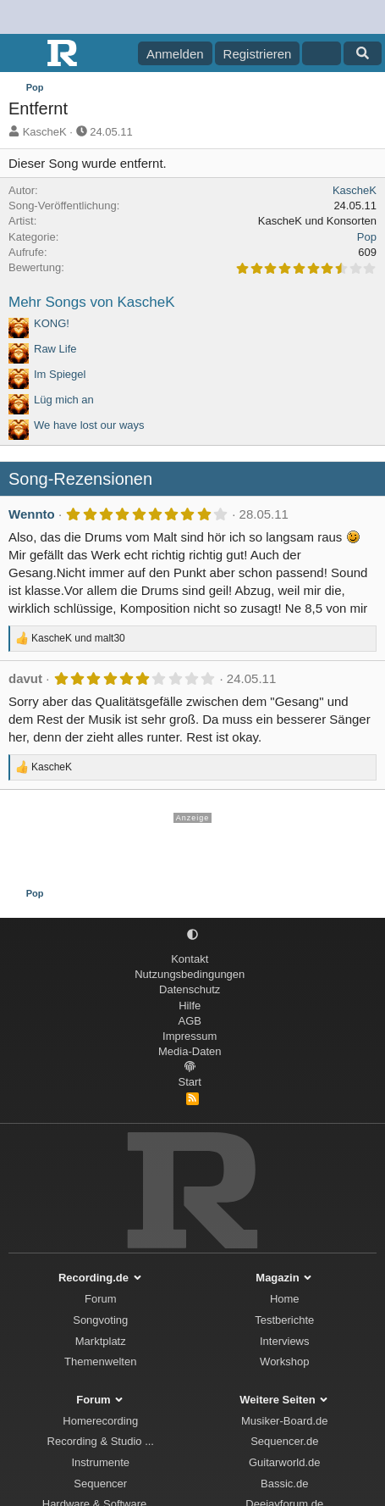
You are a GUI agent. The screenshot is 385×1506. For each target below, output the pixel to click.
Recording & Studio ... (100, 1441)
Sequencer (100, 1483)
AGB (190, 1020)
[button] (192, 935)
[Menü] (23, 53)
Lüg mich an (64, 399)
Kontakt (189, 959)
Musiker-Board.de (284, 1420)
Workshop (284, 1361)
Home (285, 1298)
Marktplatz (100, 1341)
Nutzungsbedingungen (190, 974)
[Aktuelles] (321, 53)
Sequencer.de (284, 1441)
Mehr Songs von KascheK (91, 302)
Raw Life (55, 348)
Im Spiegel (59, 374)
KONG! (51, 323)
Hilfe (190, 1005)
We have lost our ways (89, 425)
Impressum (189, 1036)
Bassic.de (284, 1483)
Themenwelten (100, 1361)
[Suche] (363, 53)
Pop (367, 237)
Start (190, 1081)
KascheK (45, 131)
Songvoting (100, 1320)
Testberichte (284, 1320)
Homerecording (100, 1420)
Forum (101, 1298)
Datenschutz (189, 989)
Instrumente (100, 1462)
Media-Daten (189, 1051)
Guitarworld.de (285, 1462)
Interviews (285, 1341)
